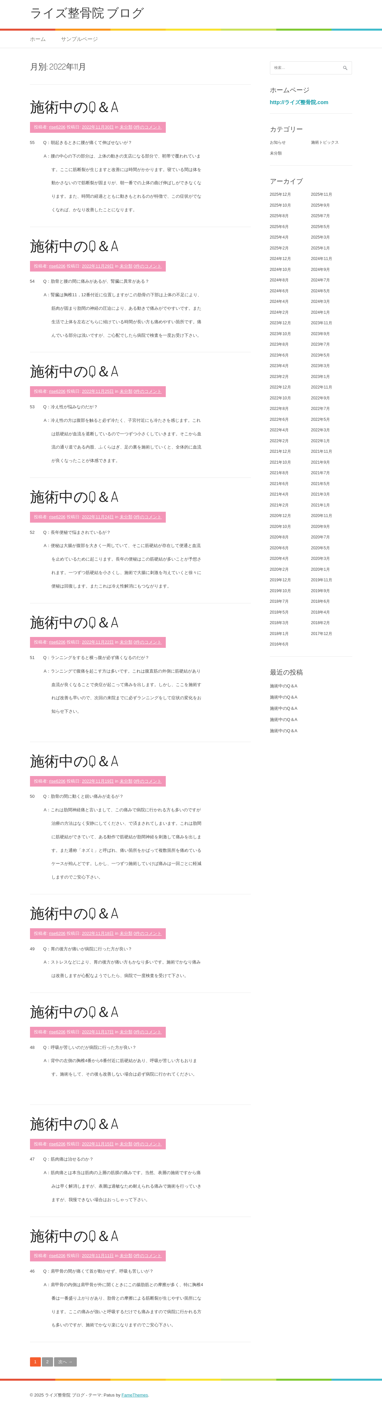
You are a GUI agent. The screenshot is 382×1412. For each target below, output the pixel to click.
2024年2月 (279, 312)
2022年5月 (320, 419)
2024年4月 (279, 301)
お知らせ (278, 142)
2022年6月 (279, 419)
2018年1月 (279, 633)
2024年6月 (279, 291)
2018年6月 (320, 601)
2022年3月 (320, 430)
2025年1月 (320, 248)
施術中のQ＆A (74, 106)
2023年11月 (321, 323)
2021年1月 (320, 505)
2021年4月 (279, 494)
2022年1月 (320, 441)
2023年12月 (280, 323)
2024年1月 (320, 312)
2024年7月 (320, 280)
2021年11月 (321, 451)
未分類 (126, 127)
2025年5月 (320, 226)
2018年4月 (320, 612)
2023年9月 (320, 333)
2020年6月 (279, 548)
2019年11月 (321, 580)
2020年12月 (280, 515)
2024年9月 (320, 269)
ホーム (38, 39)
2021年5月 (320, 483)
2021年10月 (280, 462)
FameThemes (135, 1395)
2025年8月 (279, 216)
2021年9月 (320, 462)
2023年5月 (320, 355)
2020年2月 (279, 569)
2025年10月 (280, 205)
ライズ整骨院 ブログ (87, 12)
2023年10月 (280, 333)
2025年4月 (279, 237)
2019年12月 (280, 580)
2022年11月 (321, 387)
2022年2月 (279, 441)
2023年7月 (320, 344)
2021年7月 (320, 473)
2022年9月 (320, 398)
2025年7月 (320, 216)
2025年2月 (279, 248)
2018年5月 (279, 612)
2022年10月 (280, 398)
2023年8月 (279, 344)
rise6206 (57, 127)
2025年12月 (280, 194)
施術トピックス (325, 142)
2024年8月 (279, 280)
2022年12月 (280, 387)
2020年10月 (280, 526)
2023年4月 (279, 365)
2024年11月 (321, 258)
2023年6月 (279, 355)
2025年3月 (320, 237)
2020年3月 (320, 558)
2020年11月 (321, 515)
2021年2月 (279, 505)
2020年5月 (320, 548)
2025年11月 (321, 194)
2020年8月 (279, 537)
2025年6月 (279, 226)
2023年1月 (320, 376)
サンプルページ (79, 39)
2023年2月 (279, 376)
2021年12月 (280, 451)
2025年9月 (320, 205)
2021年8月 (279, 473)
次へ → (65, 1361)
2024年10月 (280, 269)
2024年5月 (320, 291)
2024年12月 (280, 258)
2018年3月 (279, 622)
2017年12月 (321, 633)
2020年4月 (279, 558)
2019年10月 (280, 591)
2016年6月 (279, 644)
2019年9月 (320, 591)
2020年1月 (320, 569)
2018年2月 (320, 622)
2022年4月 (279, 430)
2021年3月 (320, 494)
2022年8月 (279, 408)
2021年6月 (279, 483)
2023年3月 (320, 365)
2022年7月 (320, 408)
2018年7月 (279, 601)
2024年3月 (320, 301)
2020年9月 (320, 526)
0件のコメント (147, 127)
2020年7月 (320, 537)
